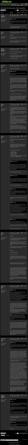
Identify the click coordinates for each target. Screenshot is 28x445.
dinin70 (3, 32)
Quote (23, 48)
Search (16, 5)
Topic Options (24, 12)
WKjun (2, 104)
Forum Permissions (25, 439)
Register (23, 5)
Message (11, 12)
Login (26, 5)
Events (19, 5)
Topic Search (19, 12)
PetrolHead (3, 65)
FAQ (13, 5)
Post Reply (3, 10)
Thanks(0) (19, 48)
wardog (3, 15)
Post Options (14, 48)
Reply (26, 48)
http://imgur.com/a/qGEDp (14, 254)
